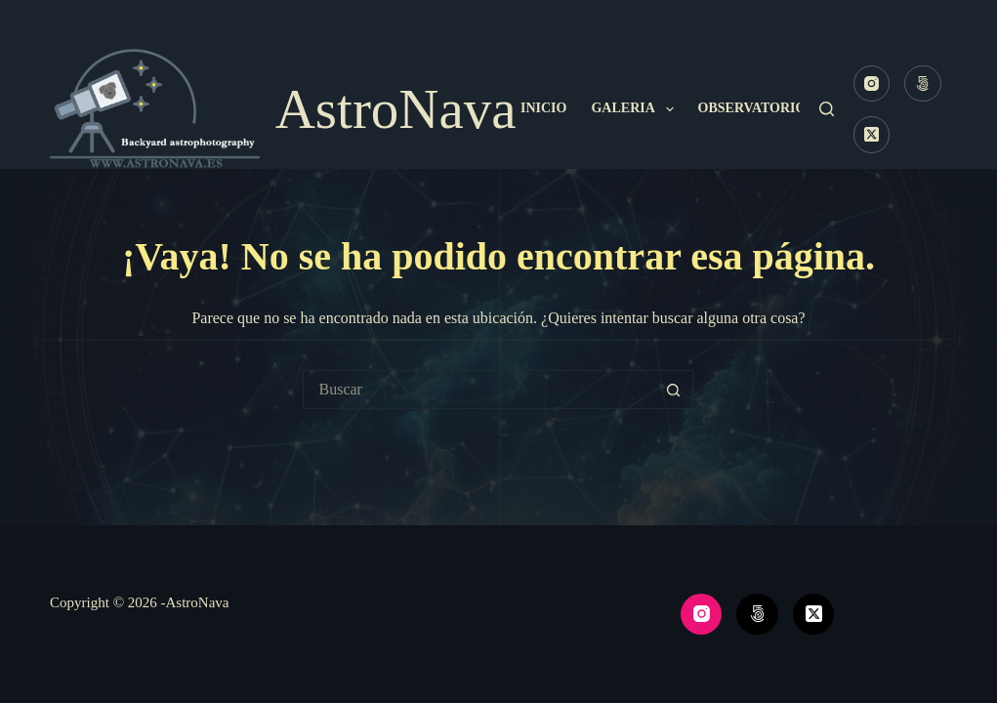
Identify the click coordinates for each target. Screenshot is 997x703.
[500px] (922, 84)
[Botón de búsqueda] (673, 389)
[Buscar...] (478, 389)
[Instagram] (872, 84)
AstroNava (396, 109)
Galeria (636, 109)
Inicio (543, 108)
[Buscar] (826, 109)
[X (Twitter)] (872, 134)
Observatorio (765, 109)
